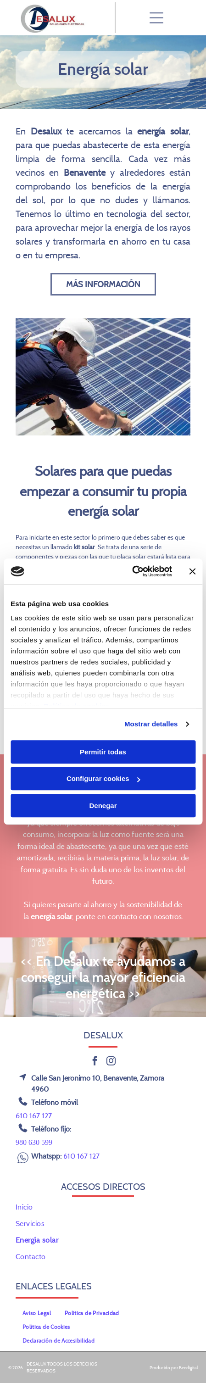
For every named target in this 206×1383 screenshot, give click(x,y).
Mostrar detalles (151, 724)
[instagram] (111, 1062)
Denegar (103, 805)
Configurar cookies (103, 778)
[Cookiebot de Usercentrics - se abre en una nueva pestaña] (132, 571)
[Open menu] (156, 18)
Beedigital (188, 1368)
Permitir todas (103, 752)
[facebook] (95, 1062)
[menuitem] (103, 1207)
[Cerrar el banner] (192, 571)
